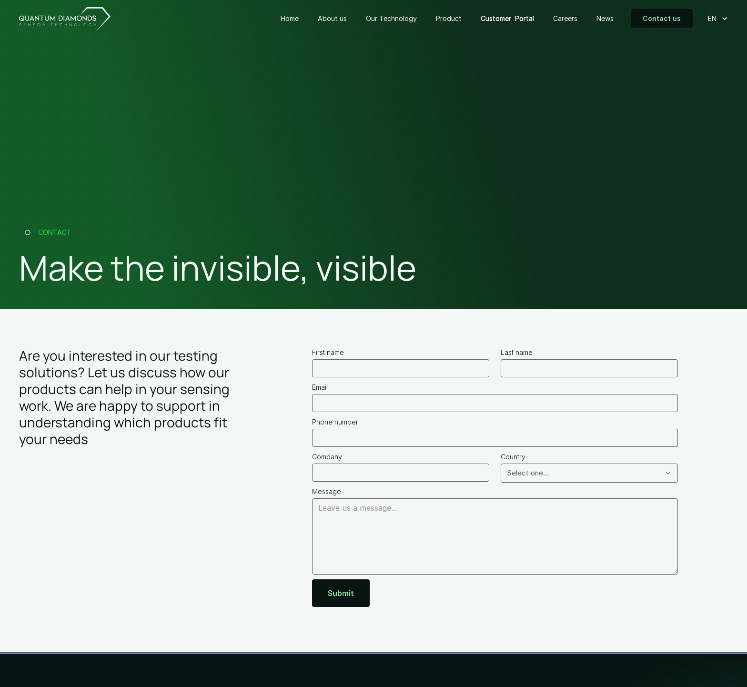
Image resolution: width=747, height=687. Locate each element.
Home (290, 18)
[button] (714, 18)
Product (449, 18)
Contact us (662, 18)
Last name (517, 352)
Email (320, 387)
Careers (565, 18)
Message (326, 491)
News (605, 18)
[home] (65, 18)
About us (332, 18)
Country (513, 457)
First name (328, 352)
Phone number (335, 422)
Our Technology (391, 18)
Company (327, 457)
